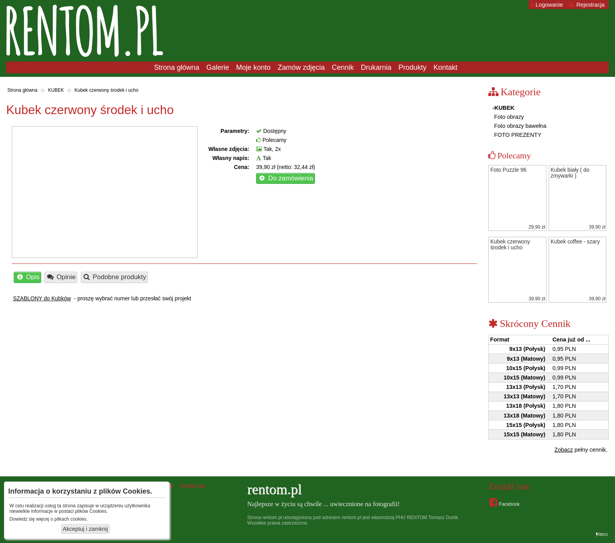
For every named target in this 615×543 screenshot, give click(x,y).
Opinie (61, 277)
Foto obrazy (508, 117)
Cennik (343, 67)
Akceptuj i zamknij (85, 529)
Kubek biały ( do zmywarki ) (570, 173)
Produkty (412, 67)
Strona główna (176, 67)
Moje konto (253, 67)
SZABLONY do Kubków (42, 298)
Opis (28, 277)
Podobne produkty (114, 277)
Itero (602, 534)
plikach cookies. (71, 519)
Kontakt (445, 67)
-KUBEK (504, 108)
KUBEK (56, 90)
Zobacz (564, 450)
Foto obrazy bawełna (520, 126)
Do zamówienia (285, 178)
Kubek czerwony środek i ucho (106, 90)
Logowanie (546, 5)
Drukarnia (376, 67)
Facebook (504, 502)
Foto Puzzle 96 (508, 170)
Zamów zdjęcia (301, 67)
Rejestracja (587, 5)
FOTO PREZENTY (517, 135)
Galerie (217, 67)
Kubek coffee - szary (575, 242)
